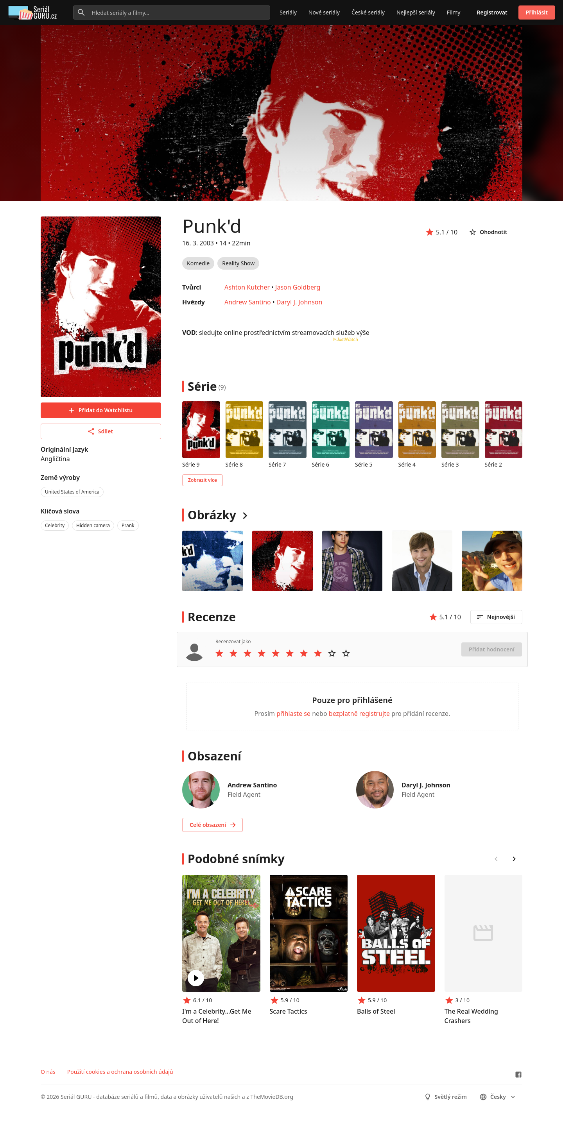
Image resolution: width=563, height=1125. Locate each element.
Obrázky (212, 515)
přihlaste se (293, 713)
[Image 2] (352, 561)
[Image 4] (492, 561)
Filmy (454, 12)
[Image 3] (422, 561)
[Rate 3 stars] (247, 653)
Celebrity (55, 525)
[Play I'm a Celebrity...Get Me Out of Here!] (196, 978)
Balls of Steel (376, 1011)
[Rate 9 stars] (332, 653)
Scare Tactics (288, 1011)
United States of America (72, 491)
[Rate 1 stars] (219, 653)
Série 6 (321, 464)
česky (498, 1097)
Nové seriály (324, 12)
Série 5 (364, 464)
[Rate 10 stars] (346, 653)
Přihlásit (537, 12)
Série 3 (450, 464)
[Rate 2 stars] (233, 653)
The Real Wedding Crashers (471, 1016)
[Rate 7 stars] (304, 653)
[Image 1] (282, 561)
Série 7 (277, 464)
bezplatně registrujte (359, 713)
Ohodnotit (488, 232)
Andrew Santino (247, 302)
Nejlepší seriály (415, 12)
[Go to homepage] (34, 12)
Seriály (288, 12)
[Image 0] (212, 561)
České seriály (368, 12)
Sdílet (100, 431)
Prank (128, 525)
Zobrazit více (202, 480)
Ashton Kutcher (247, 287)
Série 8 (234, 464)
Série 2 (493, 464)
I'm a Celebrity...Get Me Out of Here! (216, 1016)
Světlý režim (445, 1097)
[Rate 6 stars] (290, 653)
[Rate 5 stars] (276, 653)
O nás (48, 1071)
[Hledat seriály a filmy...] (171, 12)
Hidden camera (93, 525)
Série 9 (191, 464)
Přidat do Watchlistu (100, 410)
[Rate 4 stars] (262, 653)
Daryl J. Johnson (299, 302)
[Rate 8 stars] (318, 653)
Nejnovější (495, 617)
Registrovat (492, 12)
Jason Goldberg (297, 287)
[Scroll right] (514, 859)
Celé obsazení (213, 825)
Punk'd (211, 225)
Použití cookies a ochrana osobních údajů (120, 1071)
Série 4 (407, 464)
